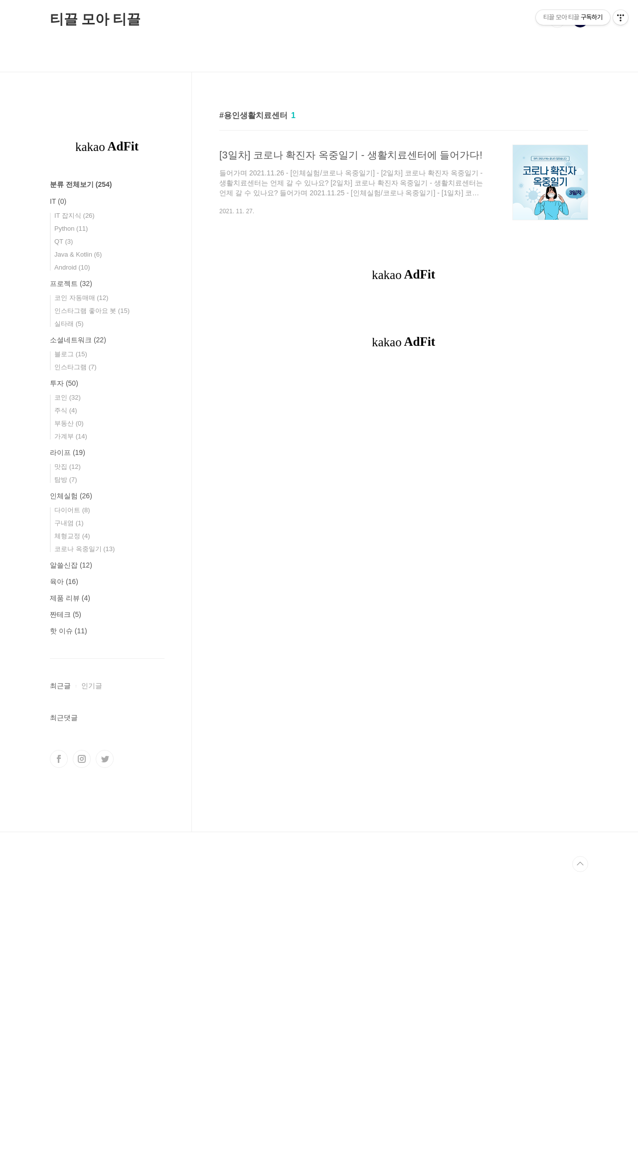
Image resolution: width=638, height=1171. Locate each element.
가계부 (70, 436)
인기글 (91, 686)
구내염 (69, 523)
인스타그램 (75, 367)
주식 (65, 410)
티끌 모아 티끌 (95, 19)
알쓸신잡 (71, 565)
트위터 (105, 1058)
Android (72, 267)
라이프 (67, 452)
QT (63, 241)
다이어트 (72, 510)
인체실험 (71, 496)
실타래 (69, 323)
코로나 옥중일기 (84, 549)
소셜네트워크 (78, 340)
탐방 (65, 479)
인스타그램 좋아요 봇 (92, 310)
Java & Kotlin (78, 254)
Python (71, 228)
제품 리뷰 (70, 598)
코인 (67, 397)
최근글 (60, 686)
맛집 (67, 466)
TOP (580, 1163)
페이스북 (59, 1058)
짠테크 (65, 614)
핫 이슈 (68, 631)
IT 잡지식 (74, 215)
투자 (64, 383)
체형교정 (72, 536)
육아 (64, 582)
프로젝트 (71, 284)
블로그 (70, 354)
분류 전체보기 (81, 184)
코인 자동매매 (81, 297)
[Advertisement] (403, 377)
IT (58, 201)
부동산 (69, 423)
